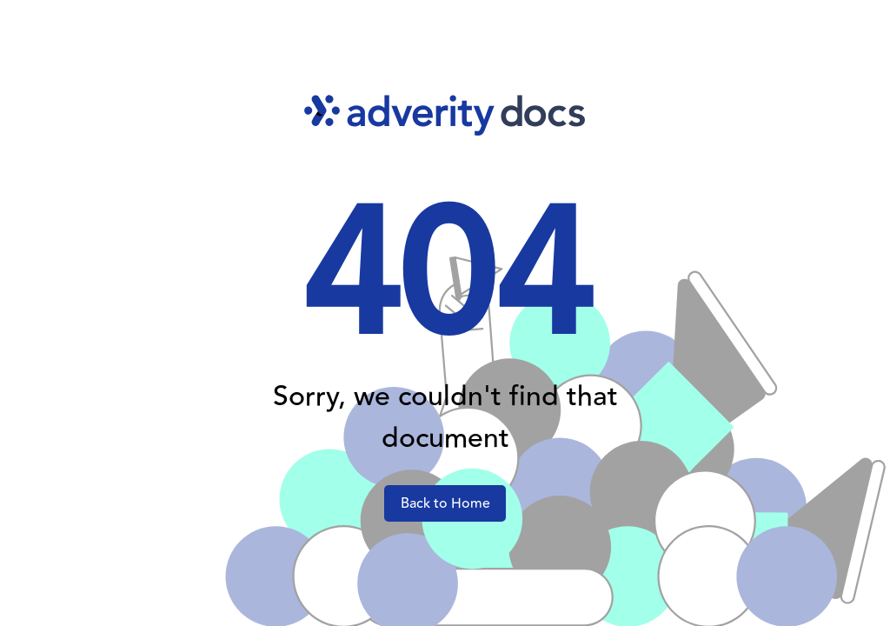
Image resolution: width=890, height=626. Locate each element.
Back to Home (445, 503)
